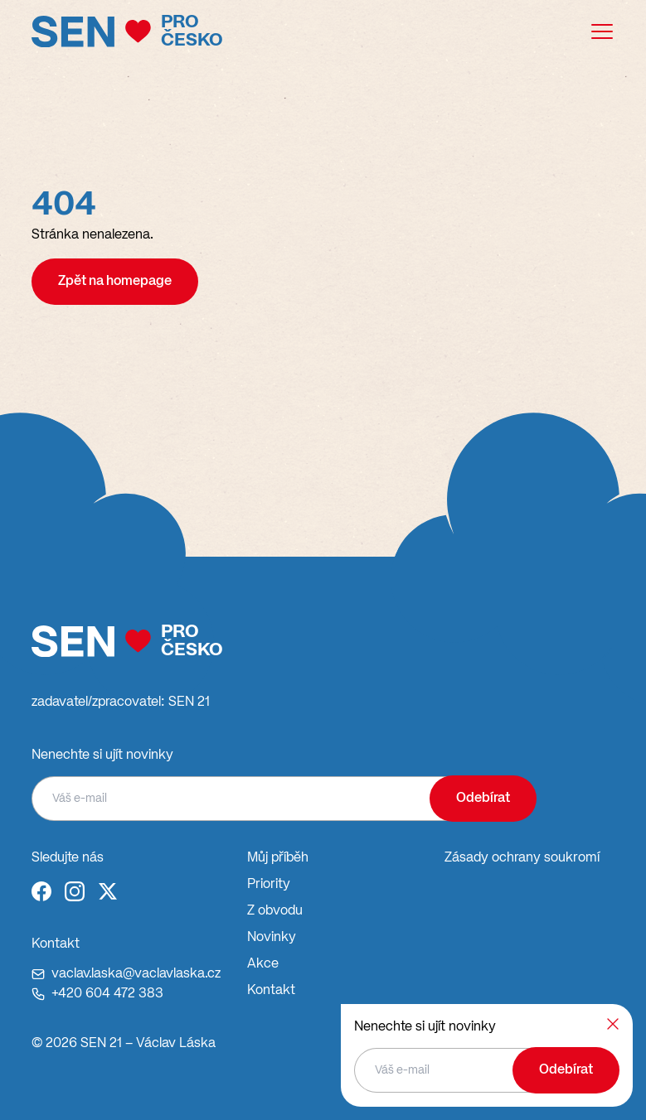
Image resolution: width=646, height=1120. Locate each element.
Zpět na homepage (115, 281)
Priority (268, 884)
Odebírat (483, 798)
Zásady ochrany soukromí (522, 858)
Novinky (271, 937)
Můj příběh (277, 858)
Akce (263, 964)
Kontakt (271, 990)
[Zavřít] (612, 1024)
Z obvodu (275, 911)
